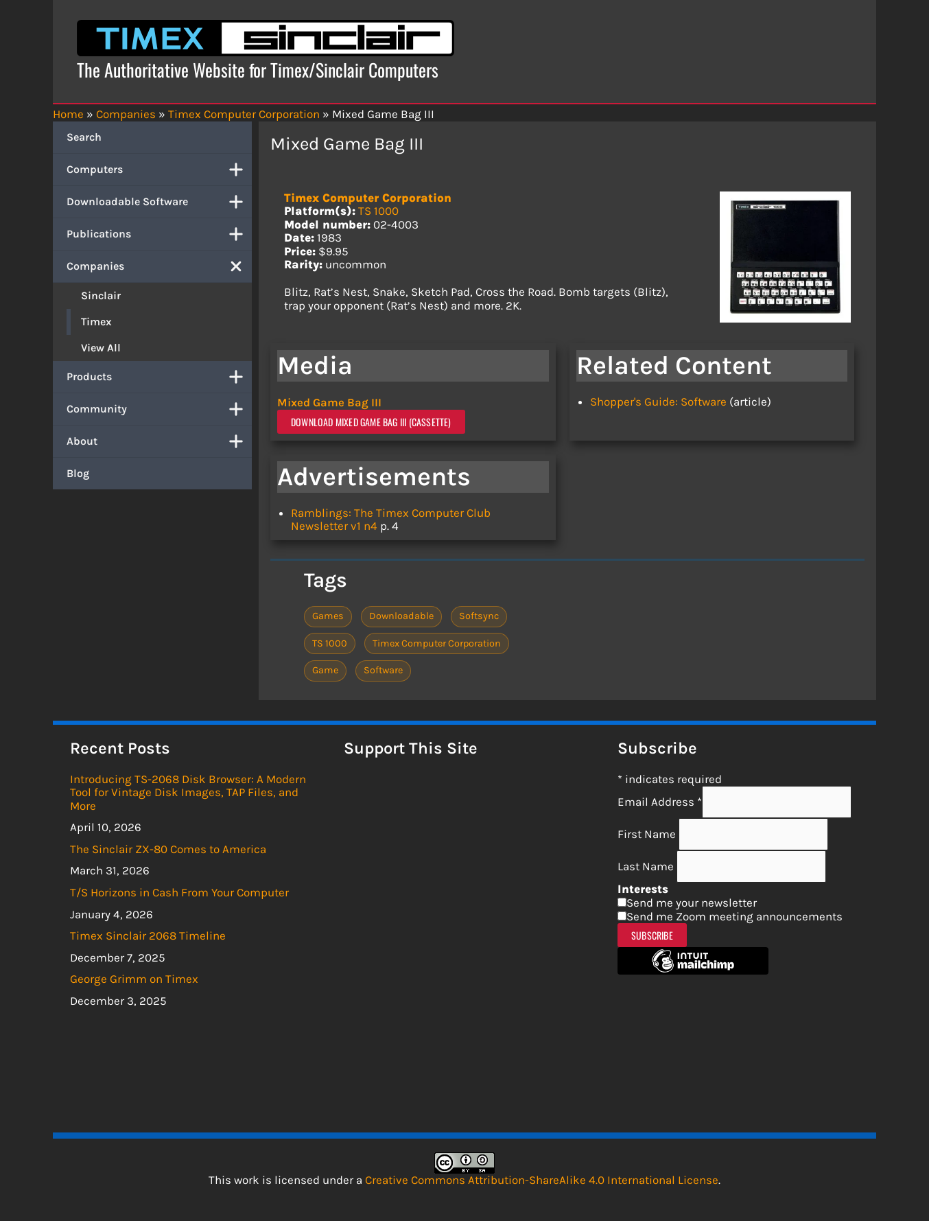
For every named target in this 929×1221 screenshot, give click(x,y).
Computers (159, 169)
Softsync (479, 616)
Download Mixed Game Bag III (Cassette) (371, 421)
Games (328, 616)
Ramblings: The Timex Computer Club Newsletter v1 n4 (391, 519)
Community (159, 409)
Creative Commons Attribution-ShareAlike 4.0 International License (541, 1180)
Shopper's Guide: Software (658, 401)
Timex (96, 321)
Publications (159, 234)
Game (325, 669)
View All (101, 347)
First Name (648, 834)
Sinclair (101, 295)
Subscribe (652, 935)
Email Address (660, 802)
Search (84, 136)
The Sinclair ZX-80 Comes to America (168, 849)
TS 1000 (378, 211)
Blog (78, 473)
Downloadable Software (159, 202)
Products (159, 377)
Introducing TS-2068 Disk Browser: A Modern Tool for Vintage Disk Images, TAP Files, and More (188, 791)
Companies (159, 266)
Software (383, 669)
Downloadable (401, 616)
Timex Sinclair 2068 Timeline (148, 935)
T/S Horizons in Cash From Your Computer (179, 892)
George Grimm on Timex (134, 979)
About (159, 441)
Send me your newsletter (691, 902)
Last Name (647, 866)
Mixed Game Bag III (329, 402)
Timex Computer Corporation (367, 198)
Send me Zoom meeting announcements (734, 915)
